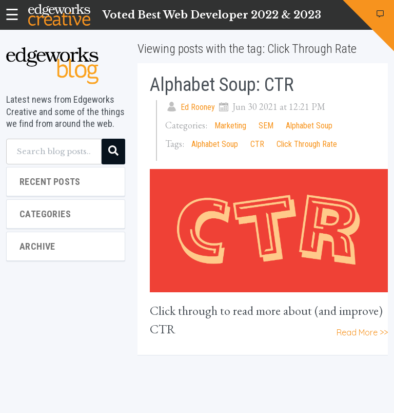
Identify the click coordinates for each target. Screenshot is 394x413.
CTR (257, 144)
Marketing (230, 125)
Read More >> (362, 332)
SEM (266, 125)
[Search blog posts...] (54, 151)
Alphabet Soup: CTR (222, 85)
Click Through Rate (307, 144)
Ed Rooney (198, 107)
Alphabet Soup (309, 125)
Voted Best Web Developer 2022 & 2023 (212, 15)
